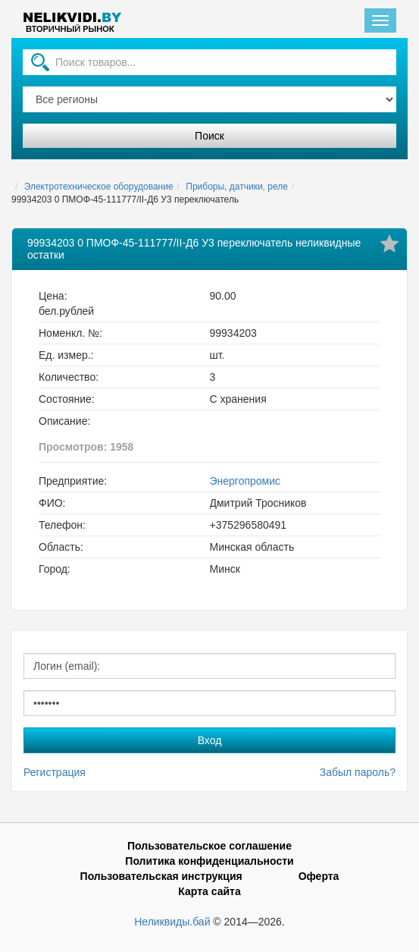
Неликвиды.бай (172, 922)
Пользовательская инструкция (161, 876)
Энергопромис (245, 481)
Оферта (319, 876)
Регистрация (54, 772)
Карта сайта (209, 891)
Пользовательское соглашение (209, 846)
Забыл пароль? (358, 772)
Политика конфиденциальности (209, 861)
